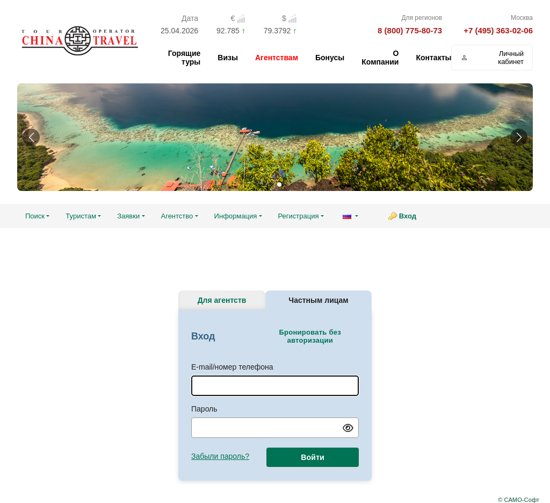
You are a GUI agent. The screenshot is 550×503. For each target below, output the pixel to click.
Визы (228, 57)
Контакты (433, 57)
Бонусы (329, 57)
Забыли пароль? (220, 456)
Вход (407, 216)
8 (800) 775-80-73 (410, 30)
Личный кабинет (492, 57)
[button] (31, 137)
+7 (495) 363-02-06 (498, 30)
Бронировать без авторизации (310, 336)
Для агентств (222, 300)
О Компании (380, 57)
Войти (312, 457)
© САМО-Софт (518, 500)
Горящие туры (184, 57)
